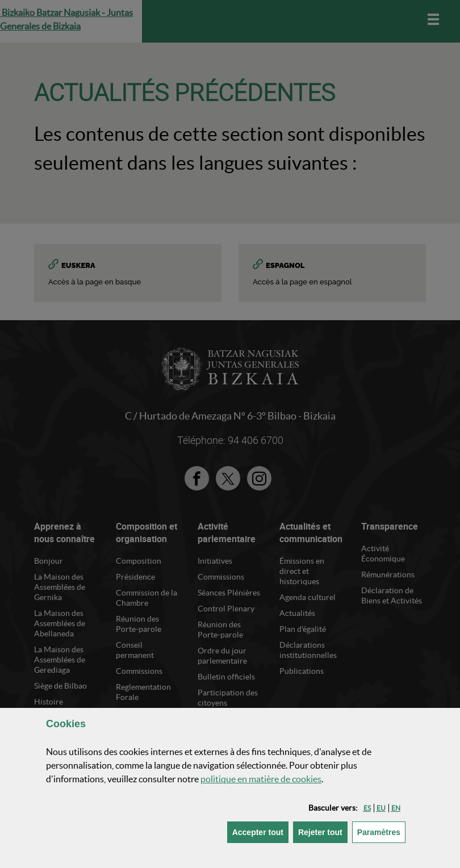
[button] (367, 808)
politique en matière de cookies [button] (260, 779)
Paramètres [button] (381, 831)
